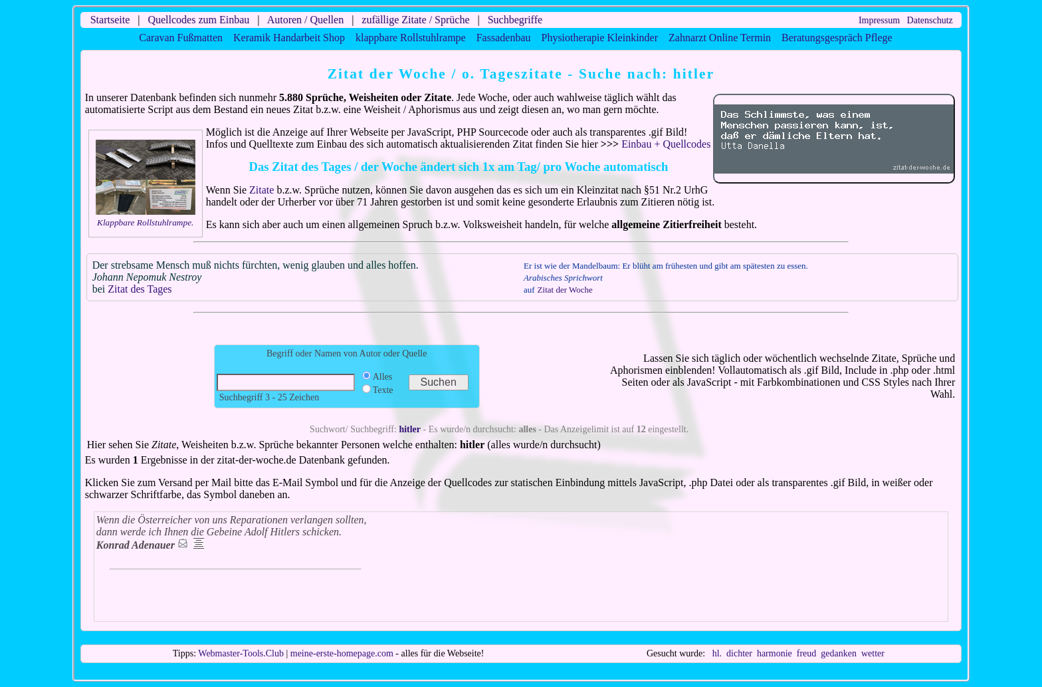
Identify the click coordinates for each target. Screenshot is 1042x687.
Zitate (261, 190)
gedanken (839, 653)
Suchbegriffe (515, 19)
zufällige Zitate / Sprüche (415, 19)
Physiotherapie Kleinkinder (599, 37)
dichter (739, 653)
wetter (873, 653)
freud (807, 653)
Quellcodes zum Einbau (198, 19)
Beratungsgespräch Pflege (837, 37)
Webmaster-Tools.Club (241, 653)
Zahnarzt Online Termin (720, 37)
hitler (410, 429)
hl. (717, 653)
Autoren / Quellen (305, 19)
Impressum (879, 20)
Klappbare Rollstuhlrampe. (145, 222)
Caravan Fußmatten (181, 37)
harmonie (774, 653)
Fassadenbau (503, 37)
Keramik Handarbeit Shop (289, 37)
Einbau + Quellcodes (665, 144)
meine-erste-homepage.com (341, 653)
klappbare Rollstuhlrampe (411, 37)
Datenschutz (930, 20)
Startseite (110, 19)
